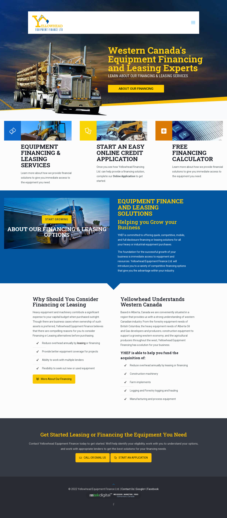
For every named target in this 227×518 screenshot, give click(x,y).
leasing (81, 343)
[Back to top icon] (113, 484)
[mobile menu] (193, 22)
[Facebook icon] (113, 504)
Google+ (141, 489)
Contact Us (127, 489)
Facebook (153, 489)
